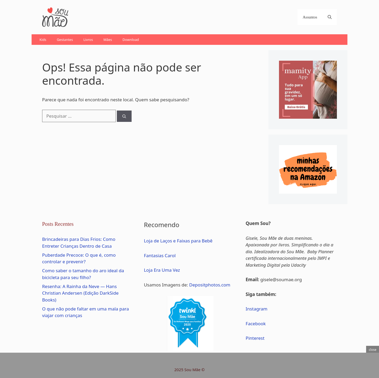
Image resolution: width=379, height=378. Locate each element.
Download (131, 39)
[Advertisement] (169, 17)
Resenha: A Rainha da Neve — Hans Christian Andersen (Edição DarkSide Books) (80, 293)
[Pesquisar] (124, 116)
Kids (42, 39)
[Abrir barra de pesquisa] (329, 17)
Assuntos (310, 17)
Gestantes (65, 39)
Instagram (256, 309)
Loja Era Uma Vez (162, 270)
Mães (107, 39)
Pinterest (255, 338)
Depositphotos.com (209, 285)
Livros (88, 39)
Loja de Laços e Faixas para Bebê (178, 241)
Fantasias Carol (160, 255)
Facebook (256, 323)
